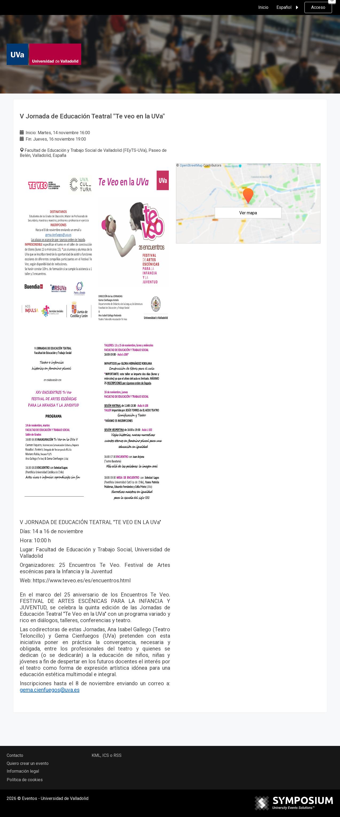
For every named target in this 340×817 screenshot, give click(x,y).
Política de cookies (25, 779)
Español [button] (288, 7)
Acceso (318, 7)
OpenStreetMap (191, 165)
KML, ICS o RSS (107, 755)
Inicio (263, 7)
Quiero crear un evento (28, 763)
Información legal (23, 771)
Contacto (15, 755)
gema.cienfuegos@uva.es (50, 690)
